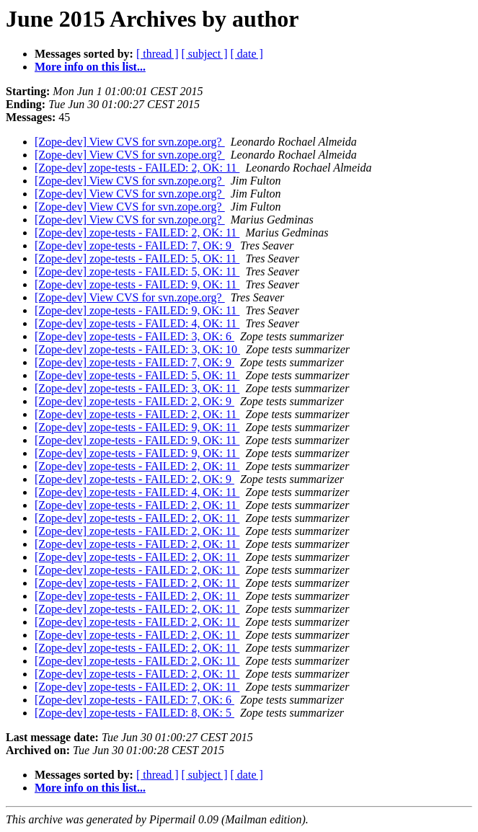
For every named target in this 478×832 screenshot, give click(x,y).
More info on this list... (90, 67)
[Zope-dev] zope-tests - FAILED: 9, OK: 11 (137, 284)
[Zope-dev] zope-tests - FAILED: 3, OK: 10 (137, 349)
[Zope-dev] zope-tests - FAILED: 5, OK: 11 (137, 258)
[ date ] (247, 54)
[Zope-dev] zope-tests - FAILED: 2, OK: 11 (137, 167)
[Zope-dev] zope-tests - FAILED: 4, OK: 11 (137, 323)
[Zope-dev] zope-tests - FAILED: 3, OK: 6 (134, 336)
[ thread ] (157, 54)
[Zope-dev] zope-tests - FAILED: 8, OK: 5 (134, 713)
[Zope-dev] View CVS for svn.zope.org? (130, 142)
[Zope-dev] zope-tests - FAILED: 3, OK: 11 (137, 388)
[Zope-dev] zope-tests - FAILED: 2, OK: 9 (134, 401)
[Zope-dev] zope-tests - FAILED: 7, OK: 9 (134, 245)
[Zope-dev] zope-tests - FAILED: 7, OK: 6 (134, 700)
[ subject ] (205, 54)
